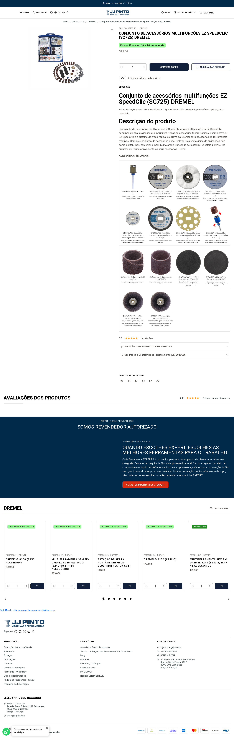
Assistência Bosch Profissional (95, 647)
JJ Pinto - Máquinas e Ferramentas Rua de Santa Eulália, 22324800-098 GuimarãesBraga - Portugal (176, 663)
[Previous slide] (6, 599)
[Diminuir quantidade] (121, 67)
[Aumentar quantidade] (144, 67)
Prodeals (84, 659)
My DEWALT (86, 671)
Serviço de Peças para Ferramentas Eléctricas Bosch (106, 651)
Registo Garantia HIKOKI (92, 675)
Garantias (8, 663)
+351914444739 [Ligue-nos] (167, 651)
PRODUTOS (78, 22)
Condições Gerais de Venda (18, 647)
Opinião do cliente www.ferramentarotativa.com (27, 610)
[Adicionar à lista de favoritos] (139, 78)
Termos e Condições (14, 667)
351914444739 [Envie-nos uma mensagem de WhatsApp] (166, 655)
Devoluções (10, 659)
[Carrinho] (207, 12)
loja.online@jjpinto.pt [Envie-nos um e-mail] (169, 647)
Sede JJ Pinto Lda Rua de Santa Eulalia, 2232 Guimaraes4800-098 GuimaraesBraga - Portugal (24, 707)
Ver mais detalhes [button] (14, 715)
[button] (103, 599)
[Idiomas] (165, 12)
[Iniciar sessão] (185, 12)
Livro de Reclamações (15, 675)
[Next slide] (228, 599)
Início (65, 22)
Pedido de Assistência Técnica (19, 680)
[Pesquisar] (40, 12)
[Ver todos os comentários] (147, 338)
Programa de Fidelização (16, 684)
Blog (82, 655)
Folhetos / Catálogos (90, 663)
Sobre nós (9, 651)
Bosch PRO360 (88, 667)
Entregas (8, 655)
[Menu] (24, 12)
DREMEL (92, 22)
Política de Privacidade (15, 671)
